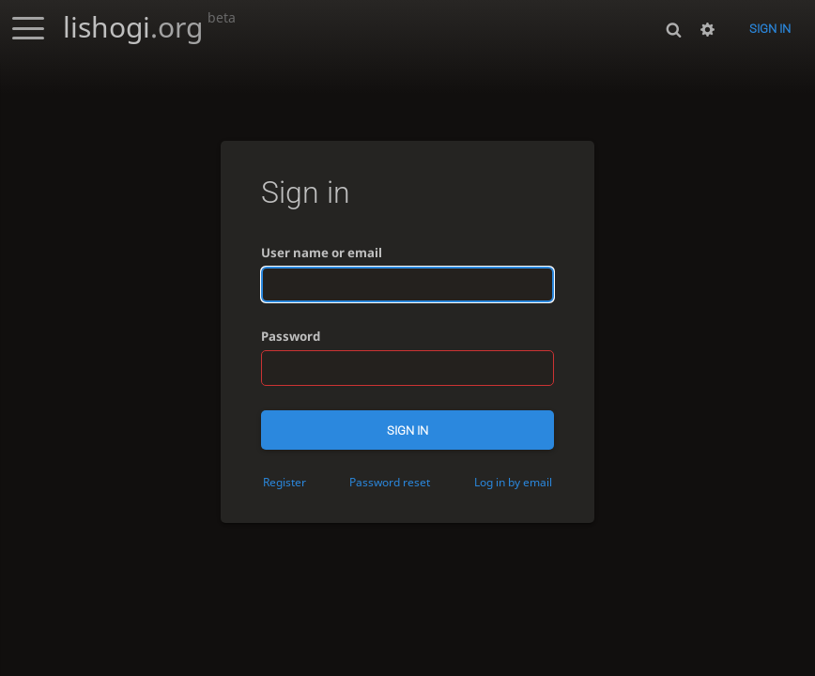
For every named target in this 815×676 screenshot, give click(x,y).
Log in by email (513, 481)
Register (284, 481)
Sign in (770, 29)
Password (290, 336)
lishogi (149, 27)
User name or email (321, 252)
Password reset (389, 481)
